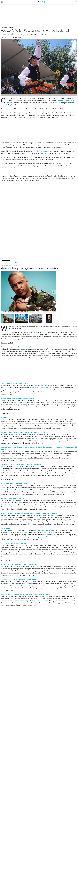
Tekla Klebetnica (41, 151)
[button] (7, 318)
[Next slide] (54, 292)
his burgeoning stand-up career (45, 530)
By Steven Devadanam (5, 37)
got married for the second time (40, 387)
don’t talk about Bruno (39, 339)
